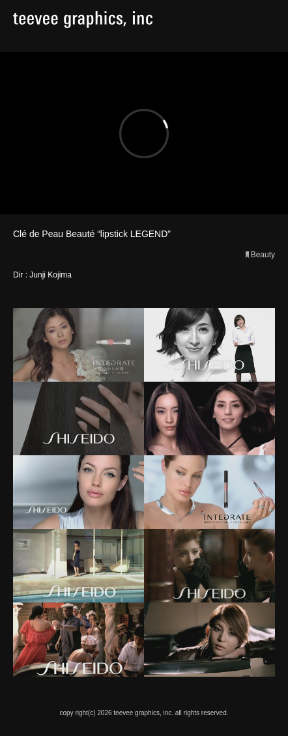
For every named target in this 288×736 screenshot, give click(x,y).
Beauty (263, 254)
